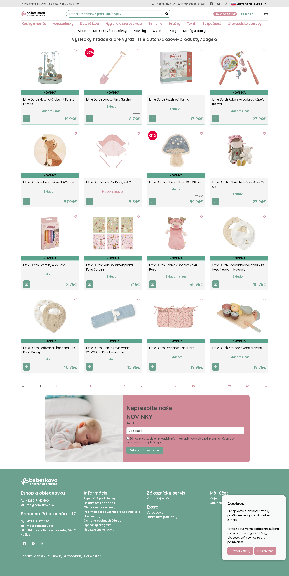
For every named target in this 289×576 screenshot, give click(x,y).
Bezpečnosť (211, 23)
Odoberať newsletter (145, 450)
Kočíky (57, 556)
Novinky (139, 31)
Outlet (158, 31)
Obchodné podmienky (99, 507)
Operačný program (97, 525)
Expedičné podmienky (99, 498)
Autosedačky (63, 23)
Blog (172, 31)
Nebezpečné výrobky (99, 529)
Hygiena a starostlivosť (124, 23)
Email (130, 423)
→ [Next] (266, 386)
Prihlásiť (247, 14)
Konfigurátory (194, 31)
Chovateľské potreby (245, 23)
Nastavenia (265, 551)
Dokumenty (92, 516)
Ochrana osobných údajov (102, 520)
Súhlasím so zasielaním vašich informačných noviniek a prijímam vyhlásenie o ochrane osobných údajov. (180, 440)
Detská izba (89, 23)
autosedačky (73, 556)
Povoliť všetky (240, 551)
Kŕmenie (155, 23)
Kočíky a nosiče (34, 23)
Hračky (174, 23)
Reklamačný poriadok (99, 503)
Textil (191, 23)
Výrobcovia (155, 512)
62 (229, 386)
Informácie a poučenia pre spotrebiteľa (112, 512)
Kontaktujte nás (158, 498)
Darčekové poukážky (110, 31)
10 (193, 386)
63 (247, 386)
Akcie (82, 31)
